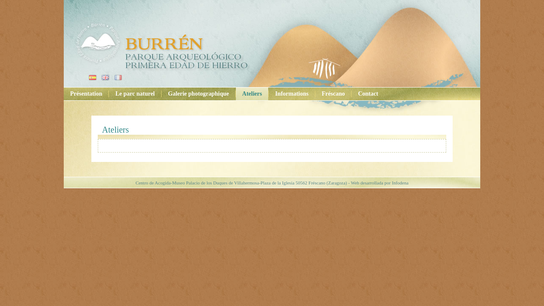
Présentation (86, 94)
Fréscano (333, 94)
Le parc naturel (135, 94)
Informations (292, 94)
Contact (368, 94)
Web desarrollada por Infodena (379, 182)
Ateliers (252, 94)
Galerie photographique (198, 94)
